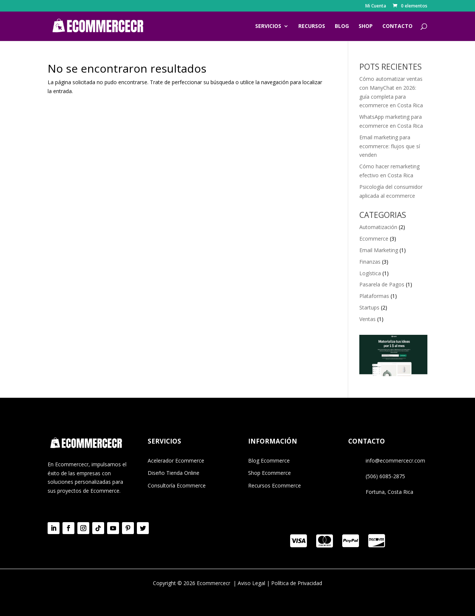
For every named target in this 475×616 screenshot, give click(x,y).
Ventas (367, 319)
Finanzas (370, 261)
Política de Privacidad (296, 583)
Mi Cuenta (375, 6)
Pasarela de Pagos (381, 284)
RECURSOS (311, 26)
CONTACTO (397, 26)
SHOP (366, 26)
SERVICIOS (268, 26)
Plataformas (374, 295)
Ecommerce (373, 238)
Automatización (378, 227)
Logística (370, 273)
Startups (369, 307)
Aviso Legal (251, 583)
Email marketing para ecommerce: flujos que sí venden (389, 146)
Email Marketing (378, 250)
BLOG (342, 26)
